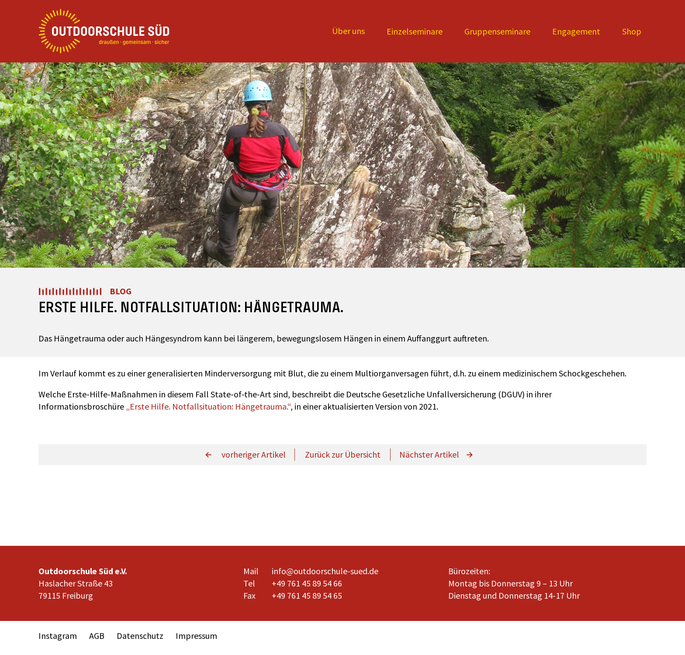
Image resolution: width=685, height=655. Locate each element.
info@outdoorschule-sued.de (325, 570)
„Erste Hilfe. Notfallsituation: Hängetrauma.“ (208, 406)
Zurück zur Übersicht (343, 454)
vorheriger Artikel (253, 454)
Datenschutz (140, 635)
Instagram (57, 635)
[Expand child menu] (348, 31)
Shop (631, 31)
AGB (96, 635)
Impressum (196, 635)
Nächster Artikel (429, 454)
